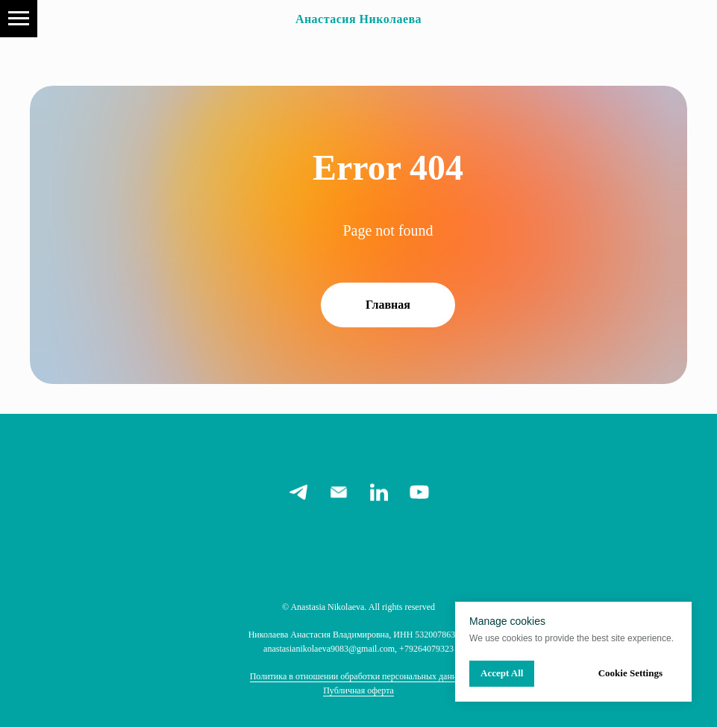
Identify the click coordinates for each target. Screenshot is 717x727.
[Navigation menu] (18, 18)
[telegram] (298, 492)
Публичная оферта (358, 690)
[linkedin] (379, 492)
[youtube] (419, 492)
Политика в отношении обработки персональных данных (359, 676)
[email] (339, 492)
